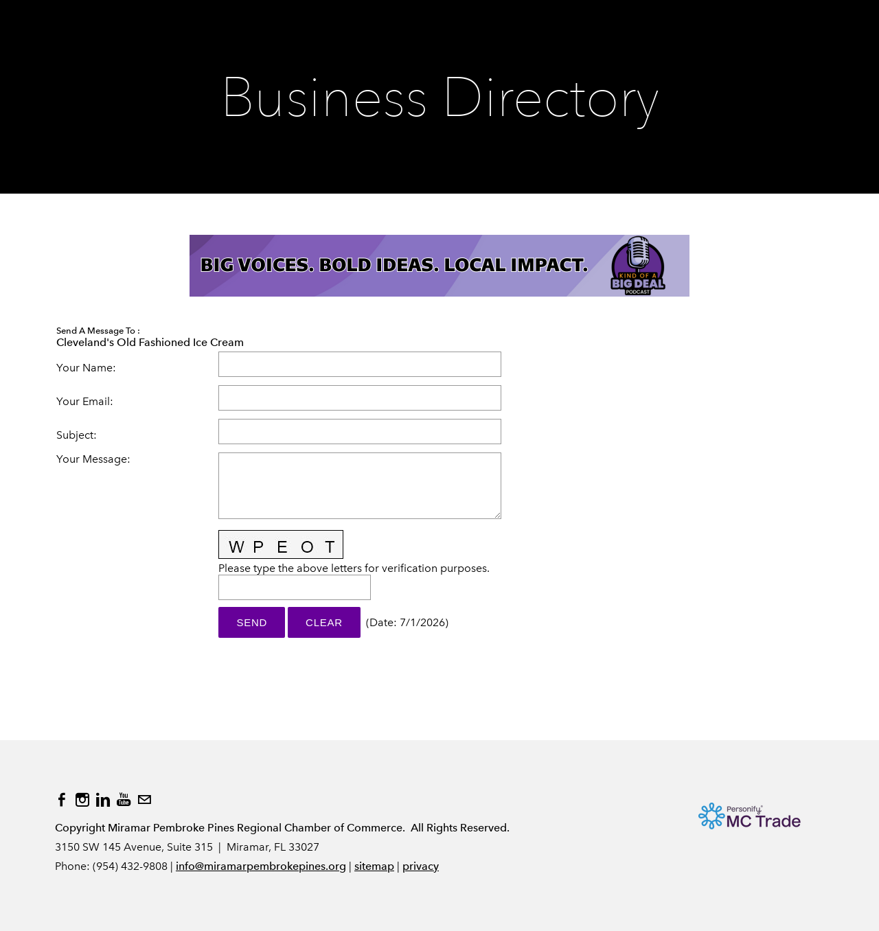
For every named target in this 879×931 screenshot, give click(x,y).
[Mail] (144, 800)
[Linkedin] (103, 800)
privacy (420, 866)
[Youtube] (123, 800)
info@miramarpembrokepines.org (261, 866)
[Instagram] (82, 800)
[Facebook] (62, 800)
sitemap (374, 866)
